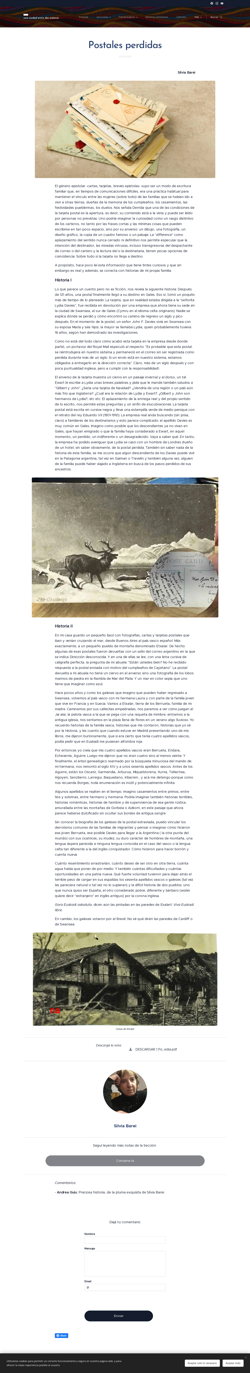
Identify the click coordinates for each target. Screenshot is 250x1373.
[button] (216, 17)
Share (62, 1335)
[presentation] (110, 1300)
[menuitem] (84, 17)
